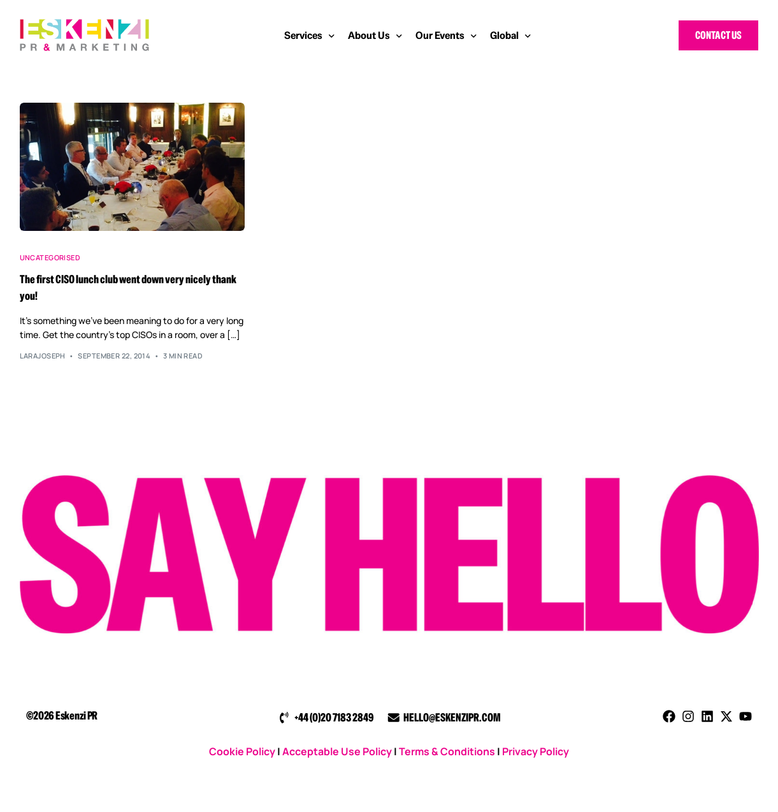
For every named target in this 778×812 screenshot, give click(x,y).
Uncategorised (50, 257)
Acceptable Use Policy (337, 751)
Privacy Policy (535, 751)
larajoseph (43, 355)
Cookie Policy (242, 751)
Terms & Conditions (447, 751)
